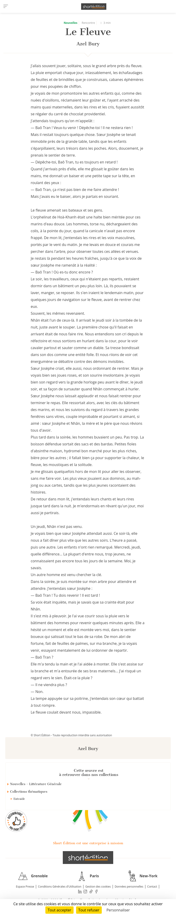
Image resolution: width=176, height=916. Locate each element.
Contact (152, 886)
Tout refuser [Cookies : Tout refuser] (88, 910)
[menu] (5, 6)
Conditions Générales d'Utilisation (59, 886)
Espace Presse (25, 886)
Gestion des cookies (98, 886)
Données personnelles (129, 886)
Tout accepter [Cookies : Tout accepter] (59, 910)
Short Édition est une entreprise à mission (88, 843)
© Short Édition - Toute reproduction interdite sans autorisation (71, 735)
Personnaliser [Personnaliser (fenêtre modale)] (118, 910)
